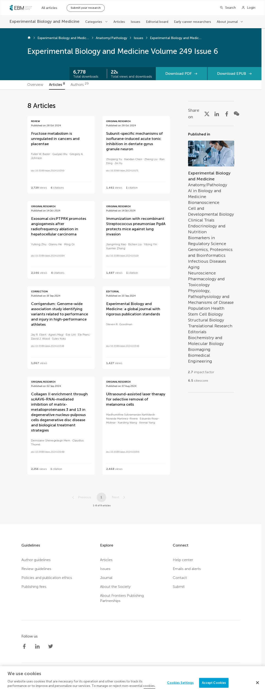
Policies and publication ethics (46, 577)
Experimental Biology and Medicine (63, 38)
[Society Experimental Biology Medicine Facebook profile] (24, 646)
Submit (179, 586)
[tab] (35, 85)
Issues (135, 22)
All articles (49, 8)
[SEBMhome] (21, 8)
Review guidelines (36, 568)
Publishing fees (33, 586)
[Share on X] (207, 113)
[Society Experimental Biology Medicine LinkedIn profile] (37, 646)
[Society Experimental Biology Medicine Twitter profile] (50, 646)
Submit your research (86, 7)
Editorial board (157, 22)
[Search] (228, 7)
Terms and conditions (152, 678)
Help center (183, 560)
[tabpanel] (130, 306)
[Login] (248, 7)
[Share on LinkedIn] (216, 113)
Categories (93, 22)
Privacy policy (117, 678)
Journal (106, 577)
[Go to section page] (211, 259)
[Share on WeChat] (236, 113)
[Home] (29, 38)
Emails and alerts (187, 568)
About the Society (115, 586)
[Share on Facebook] (226, 113)
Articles (119, 22)
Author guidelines (36, 560)
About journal (227, 22)
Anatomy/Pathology (111, 38)
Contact (180, 577)
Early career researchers (192, 22)
